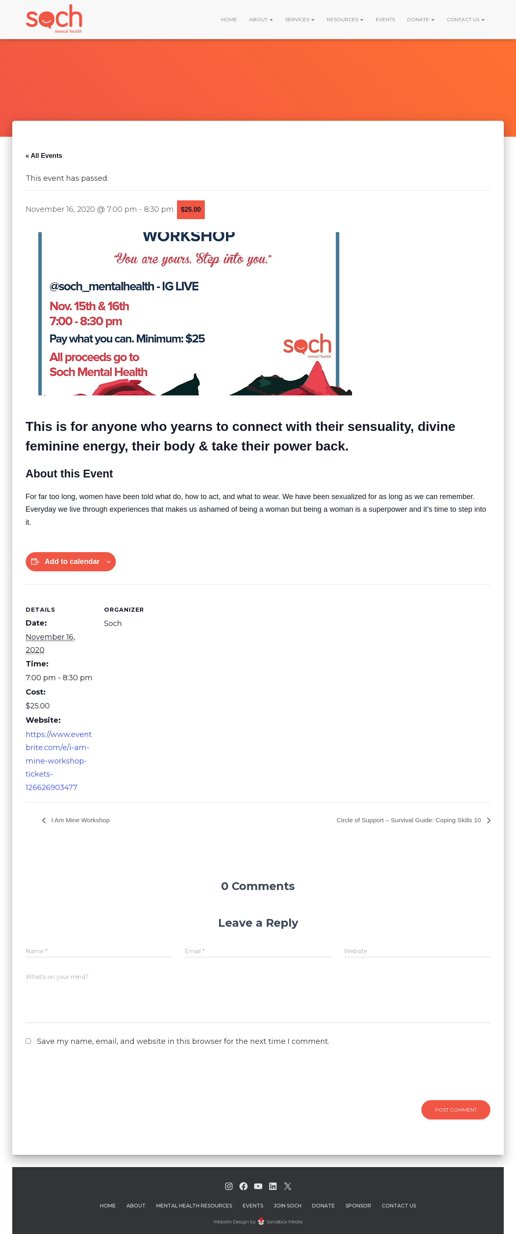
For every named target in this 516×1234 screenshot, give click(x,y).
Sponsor (358, 1204)
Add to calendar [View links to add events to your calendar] (72, 561)
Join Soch (287, 1204)
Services (299, 19)
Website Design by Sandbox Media (258, 1219)
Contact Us (466, 19)
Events (385, 19)
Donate (420, 19)
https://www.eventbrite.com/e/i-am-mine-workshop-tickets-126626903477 (59, 760)
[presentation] (81, 1074)
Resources (345, 19)
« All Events (44, 155)
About (261, 19)
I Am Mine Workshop (81, 818)
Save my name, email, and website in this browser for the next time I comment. (183, 1039)
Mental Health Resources (194, 1204)
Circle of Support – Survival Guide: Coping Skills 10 (407, 818)
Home (229, 19)
